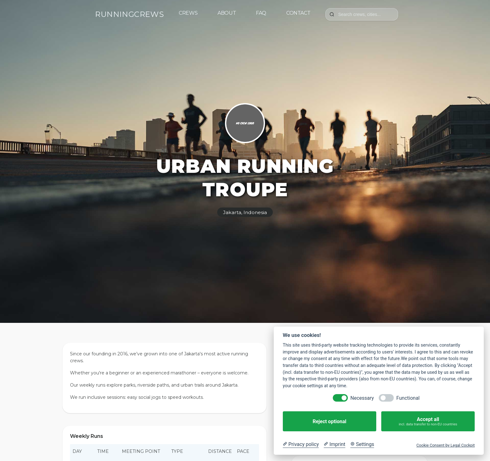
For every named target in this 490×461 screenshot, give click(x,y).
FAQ (261, 13)
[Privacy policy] (301, 444)
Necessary (362, 398)
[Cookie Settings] (362, 444)
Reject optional (329, 421)
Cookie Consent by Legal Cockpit (445, 445)
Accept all (428, 421)
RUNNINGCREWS (129, 14)
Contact (298, 13)
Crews (188, 13)
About (227, 13)
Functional (407, 398)
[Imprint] (334, 444)
